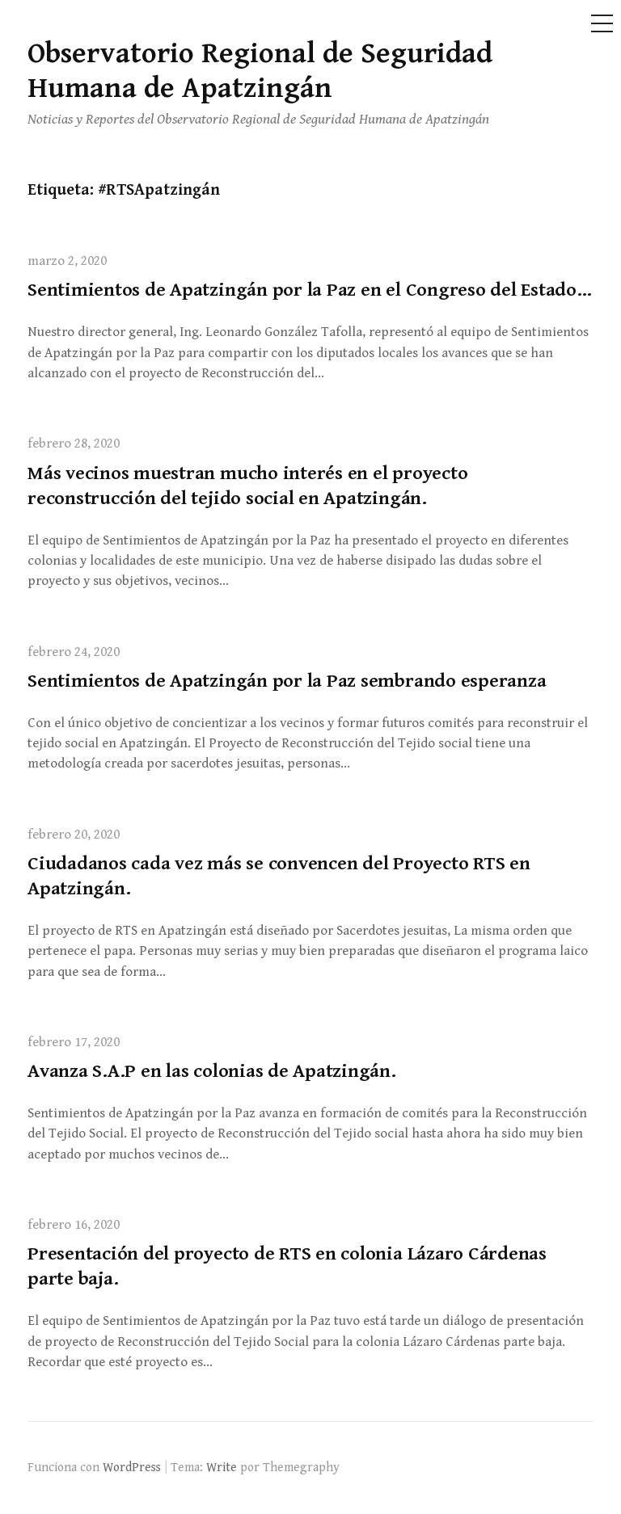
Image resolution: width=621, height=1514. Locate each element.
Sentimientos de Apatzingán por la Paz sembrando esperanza (286, 681)
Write (221, 1467)
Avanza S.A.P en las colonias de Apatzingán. (211, 1071)
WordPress (132, 1467)
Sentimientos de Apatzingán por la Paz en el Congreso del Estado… (309, 290)
